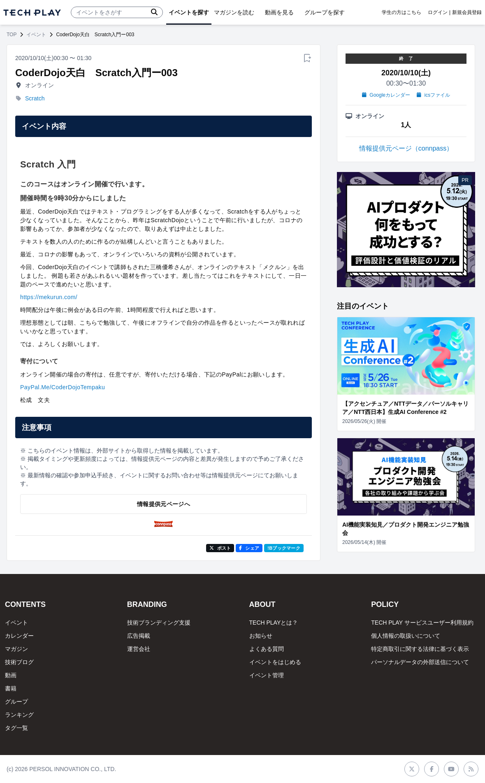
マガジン (16, 649)
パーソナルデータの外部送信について (420, 662)
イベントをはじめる (275, 662)
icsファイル (433, 95)
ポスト (220, 548)
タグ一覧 (16, 728)
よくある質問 (266, 649)
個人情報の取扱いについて (405, 635)
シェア (249, 548)
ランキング (19, 714)
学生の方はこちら (401, 12)
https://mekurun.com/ (48, 297)
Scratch (34, 98)
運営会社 (138, 649)
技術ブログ (19, 662)
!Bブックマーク (283, 548)
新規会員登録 (467, 12)
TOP (11, 34)
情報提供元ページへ (163, 504)
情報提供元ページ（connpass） (406, 148)
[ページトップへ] (32, 12)
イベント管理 (266, 675)
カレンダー (19, 635)
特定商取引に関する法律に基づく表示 (420, 649)
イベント (36, 34)
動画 (10, 675)
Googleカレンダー (386, 95)
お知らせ (260, 635)
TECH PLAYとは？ (273, 622)
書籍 (10, 688)
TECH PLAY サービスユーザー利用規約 (422, 622)
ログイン (438, 12)
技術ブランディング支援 (158, 622)
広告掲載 (138, 635)
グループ (16, 701)
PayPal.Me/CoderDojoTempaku (62, 387)
